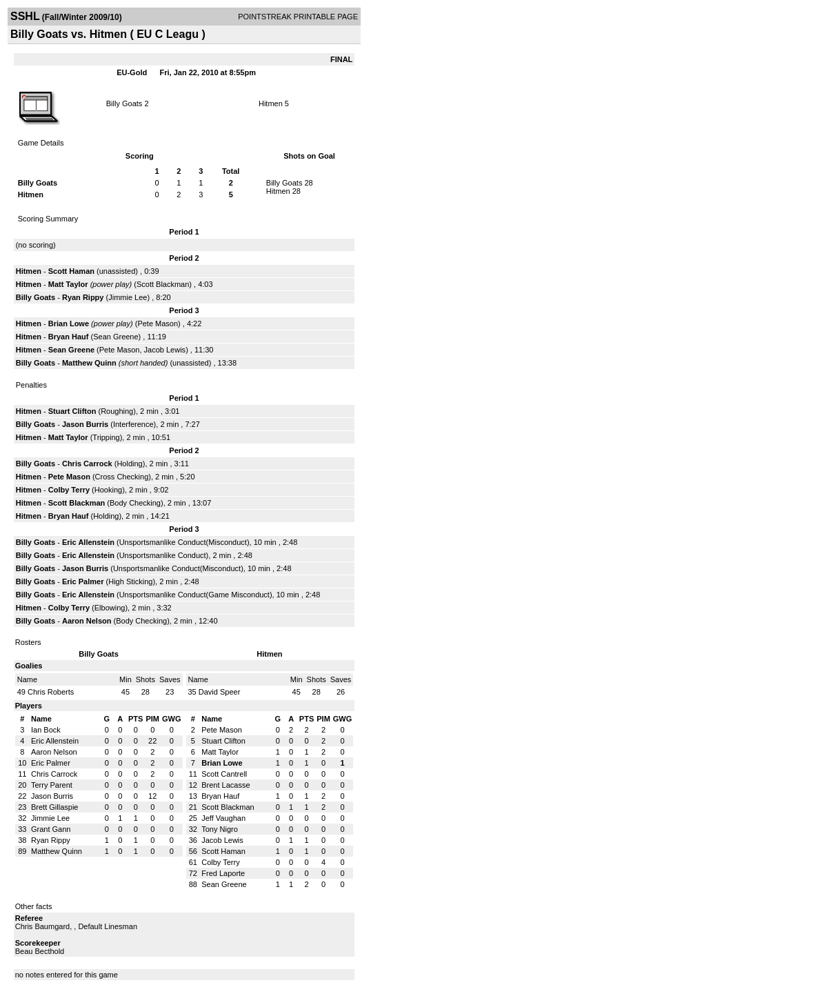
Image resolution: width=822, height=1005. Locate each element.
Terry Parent (51, 785)
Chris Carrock (87, 463)
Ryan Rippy (83, 297)
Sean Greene (115, 336)
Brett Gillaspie (54, 807)
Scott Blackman (163, 284)
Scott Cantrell (224, 774)
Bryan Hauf (68, 336)
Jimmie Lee (127, 297)
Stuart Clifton (72, 411)
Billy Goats (124, 103)
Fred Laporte (223, 873)
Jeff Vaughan (223, 818)
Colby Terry (69, 490)
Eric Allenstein (88, 542)
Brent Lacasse (225, 785)
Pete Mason (157, 323)
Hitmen (271, 103)
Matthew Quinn (89, 363)
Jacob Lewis (165, 350)
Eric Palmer (83, 581)
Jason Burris (85, 424)
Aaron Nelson (87, 621)
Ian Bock (46, 730)
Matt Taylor (68, 284)
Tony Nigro (219, 829)
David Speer (220, 692)
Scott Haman (71, 271)
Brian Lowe (68, 323)
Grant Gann (50, 829)
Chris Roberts (51, 692)
